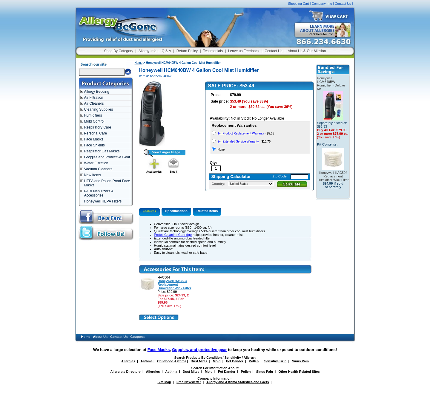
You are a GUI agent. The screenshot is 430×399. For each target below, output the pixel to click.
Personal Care (95, 133)
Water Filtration (96, 163)
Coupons (137, 336)
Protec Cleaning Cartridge (173, 234)
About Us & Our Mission (307, 51)
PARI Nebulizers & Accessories (98, 193)
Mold (217, 361)
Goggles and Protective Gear (107, 157)
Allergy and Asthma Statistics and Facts (237, 382)
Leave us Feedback (243, 51)
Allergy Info (147, 51)
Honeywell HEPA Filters (103, 201)
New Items (92, 175)
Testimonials (213, 51)
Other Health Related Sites (299, 371)
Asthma (147, 361)
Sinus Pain (300, 361)
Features (149, 211)
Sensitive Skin (275, 361)
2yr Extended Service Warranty (238, 141)
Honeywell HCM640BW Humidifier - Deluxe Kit (331, 83)
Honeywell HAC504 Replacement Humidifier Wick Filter (174, 284)
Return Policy (187, 51)
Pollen (254, 361)
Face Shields (94, 145)
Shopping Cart (298, 3)
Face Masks (94, 139)
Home (139, 62)
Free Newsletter (188, 382)
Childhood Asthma (171, 361)
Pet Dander (234, 361)
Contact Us (343, 3)
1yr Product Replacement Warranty (241, 133)
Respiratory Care (97, 127)
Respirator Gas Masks (102, 151)
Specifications (176, 211)
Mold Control (94, 121)
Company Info (322, 3)
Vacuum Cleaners (98, 169)
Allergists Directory (125, 371)
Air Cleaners (94, 103)
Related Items (207, 211)
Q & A (166, 51)
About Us (100, 336)
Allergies (128, 361)
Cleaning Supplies (98, 109)
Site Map (164, 382)
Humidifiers (93, 115)
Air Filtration (93, 97)
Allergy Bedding (96, 91)
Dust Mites (199, 361)
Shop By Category (118, 51)
